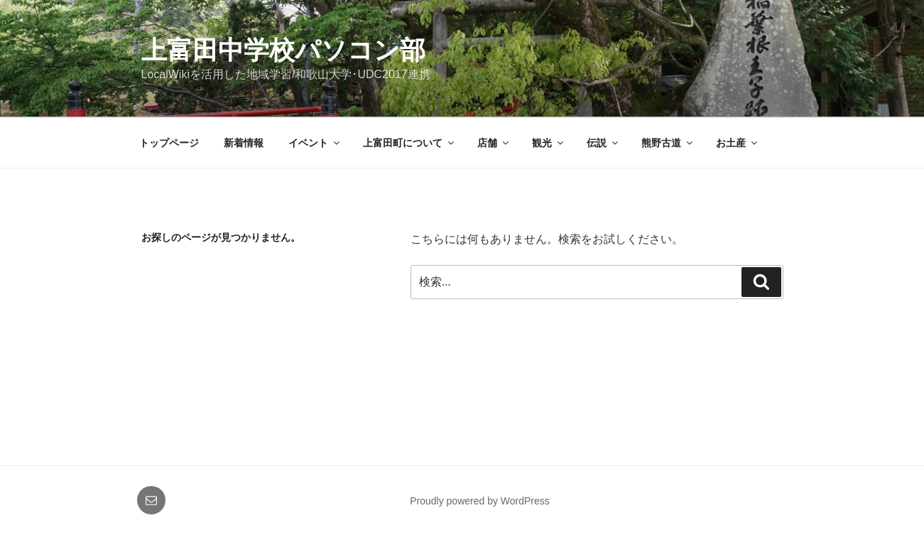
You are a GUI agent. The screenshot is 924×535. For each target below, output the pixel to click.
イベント (315, 142)
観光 (548, 142)
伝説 (603, 142)
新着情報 (243, 142)
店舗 (494, 142)
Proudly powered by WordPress (480, 501)
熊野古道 (668, 142)
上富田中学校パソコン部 (283, 50)
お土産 (737, 142)
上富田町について (409, 142)
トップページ (169, 142)
